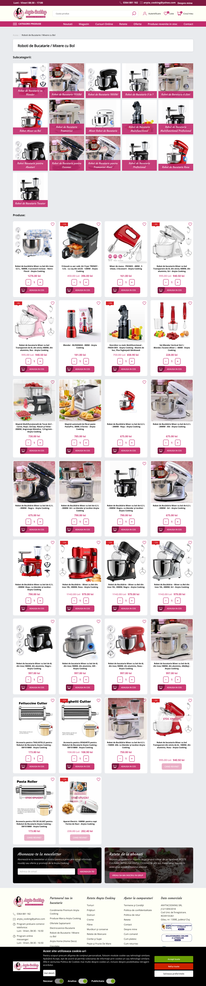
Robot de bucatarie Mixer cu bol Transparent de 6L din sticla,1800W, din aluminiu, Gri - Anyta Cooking (171, 269)
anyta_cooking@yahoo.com (29, 918)
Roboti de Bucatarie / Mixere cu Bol (64, 934)
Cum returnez (131, 943)
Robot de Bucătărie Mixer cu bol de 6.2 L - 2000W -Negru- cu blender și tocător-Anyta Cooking (126, 508)
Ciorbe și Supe (94, 939)
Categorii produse (29, 24)
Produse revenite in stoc (162, 24)
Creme (90, 919)
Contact (188, 24)
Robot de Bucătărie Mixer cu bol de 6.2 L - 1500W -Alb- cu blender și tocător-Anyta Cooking (126, 745)
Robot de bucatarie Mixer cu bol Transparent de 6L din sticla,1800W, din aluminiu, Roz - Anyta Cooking (34, 348)
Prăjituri (91, 910)
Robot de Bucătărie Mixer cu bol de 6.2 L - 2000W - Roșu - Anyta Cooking (126, 425)
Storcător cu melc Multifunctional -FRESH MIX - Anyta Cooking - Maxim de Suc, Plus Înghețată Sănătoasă (126, 348)
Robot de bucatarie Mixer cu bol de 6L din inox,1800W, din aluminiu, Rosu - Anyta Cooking (126, 666)
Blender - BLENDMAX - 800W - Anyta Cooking (80, 346)
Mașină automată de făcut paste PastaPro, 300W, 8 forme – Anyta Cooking (80, 426)
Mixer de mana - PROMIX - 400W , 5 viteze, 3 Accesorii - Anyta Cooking (126, 267)
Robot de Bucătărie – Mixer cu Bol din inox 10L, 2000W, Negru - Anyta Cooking (126, 585)
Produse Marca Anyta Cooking (65, 918)
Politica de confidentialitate (138, 910)
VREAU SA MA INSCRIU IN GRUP (127, 875)
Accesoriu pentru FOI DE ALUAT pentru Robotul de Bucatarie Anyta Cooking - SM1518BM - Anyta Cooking (34, 824)
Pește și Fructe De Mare (99, 943)
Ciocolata (54, 946)
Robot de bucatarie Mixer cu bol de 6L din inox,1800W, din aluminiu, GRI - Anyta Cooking (80, 666)
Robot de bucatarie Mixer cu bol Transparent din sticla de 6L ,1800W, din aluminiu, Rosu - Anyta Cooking (172, 745)
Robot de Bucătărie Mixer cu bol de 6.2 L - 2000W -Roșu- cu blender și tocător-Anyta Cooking (34, 587)
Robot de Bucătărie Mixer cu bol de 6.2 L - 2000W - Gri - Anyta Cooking (172, 506)
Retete (123, 24)
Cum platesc (130, 939)
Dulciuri (91, 915)
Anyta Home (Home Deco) (63, 941)
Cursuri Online (104, 24)
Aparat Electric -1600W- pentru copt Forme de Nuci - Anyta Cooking (80, 822)
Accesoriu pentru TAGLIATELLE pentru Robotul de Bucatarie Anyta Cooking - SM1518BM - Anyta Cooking (34, 745)
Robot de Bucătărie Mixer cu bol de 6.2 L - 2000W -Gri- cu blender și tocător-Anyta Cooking (80, 508)
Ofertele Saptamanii (60, 923)
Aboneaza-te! (87, 871)
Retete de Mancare (96, 934)
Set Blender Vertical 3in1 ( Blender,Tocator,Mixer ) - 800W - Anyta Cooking (172, 348)
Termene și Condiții (134, 905)
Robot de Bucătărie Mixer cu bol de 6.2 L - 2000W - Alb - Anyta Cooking (172, 425)
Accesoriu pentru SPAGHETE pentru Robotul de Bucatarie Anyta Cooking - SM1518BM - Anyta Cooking (80, 745)
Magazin (84, 24)
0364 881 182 (22, 913)
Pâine (90, 924)
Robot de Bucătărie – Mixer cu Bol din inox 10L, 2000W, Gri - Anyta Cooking (171, 585)
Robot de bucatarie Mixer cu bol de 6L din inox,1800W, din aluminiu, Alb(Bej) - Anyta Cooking (171, 666)
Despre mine (130, 929)
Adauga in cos (32, 290)
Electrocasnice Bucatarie (62, 928)
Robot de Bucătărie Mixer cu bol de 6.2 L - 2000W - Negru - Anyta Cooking (34, 506)
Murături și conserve (97, 929)
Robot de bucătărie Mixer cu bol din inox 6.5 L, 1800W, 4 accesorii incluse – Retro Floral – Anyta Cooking (34, 269)
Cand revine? (172, 766)
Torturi (90, 905)
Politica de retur (132, 915)
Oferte (137, 24)
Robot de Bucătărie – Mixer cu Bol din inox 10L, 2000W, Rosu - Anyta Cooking (80, 585)
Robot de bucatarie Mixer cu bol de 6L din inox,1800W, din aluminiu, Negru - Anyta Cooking (34, 666)
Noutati (68, 24)
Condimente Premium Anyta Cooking (64, 912)
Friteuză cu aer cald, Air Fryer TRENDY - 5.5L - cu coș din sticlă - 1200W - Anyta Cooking (80, 269)
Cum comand (131, 934)
